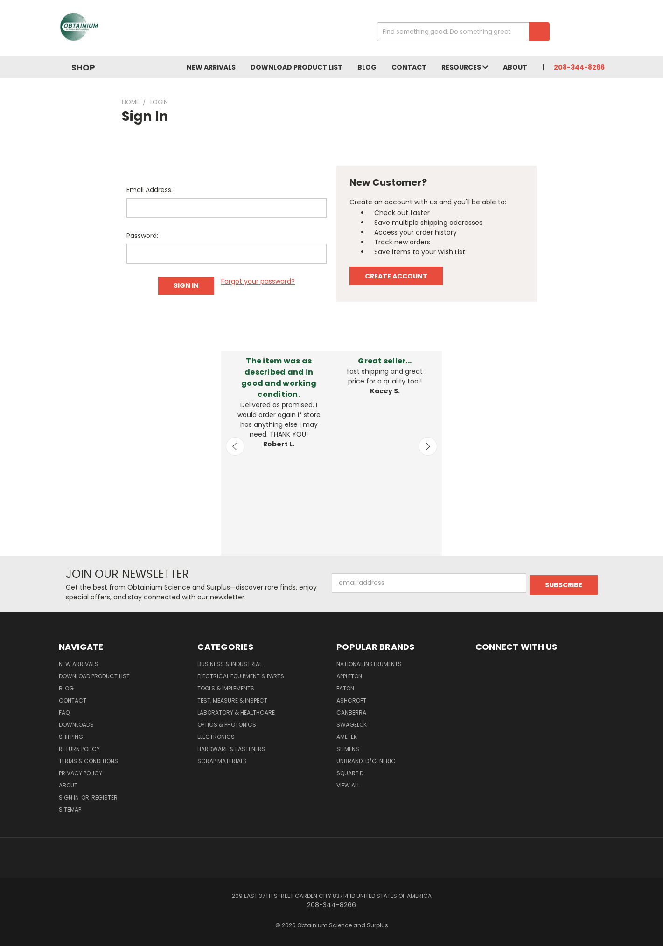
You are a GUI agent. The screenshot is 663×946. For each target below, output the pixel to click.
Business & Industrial (229, 664)
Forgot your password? (258, 281)
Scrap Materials (222, 761)
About (515, 67)
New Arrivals (211, 67)
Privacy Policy (80, 773)
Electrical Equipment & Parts (240, 676)
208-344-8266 (579, 67)
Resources (464, 67)
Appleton (349, 676)
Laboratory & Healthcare (236, 712)
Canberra (351, 712)
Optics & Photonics (226, 725)
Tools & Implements (225, 688)
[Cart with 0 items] (602, 30)
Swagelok (351, 725)
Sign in (69, 797)
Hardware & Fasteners (231, 749)
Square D (349, 773)
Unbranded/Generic (366, 761)
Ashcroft (351, 700)
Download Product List (296, 67)
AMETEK (346, 737)
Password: (142, 235)
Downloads (76, 725)
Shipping (71, 737)
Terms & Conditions (88, 761)
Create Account (396, 276)
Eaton (345, 688)
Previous (235, 446)
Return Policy (79, 749)
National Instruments (369, 664)
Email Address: (149, 190)
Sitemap (70, 810)
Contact (408, 67)
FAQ (64, 712)
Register (104, 797)
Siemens (347, 749)
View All (348, 785)
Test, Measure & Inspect (232, 700)
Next (428, 446)
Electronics (216, 737)
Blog (367, 67)
